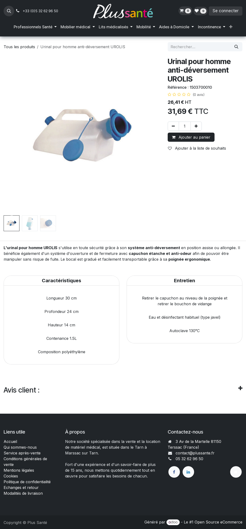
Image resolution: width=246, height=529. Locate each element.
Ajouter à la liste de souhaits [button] (197, 148)
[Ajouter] (196, 126)
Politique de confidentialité (27, 481)
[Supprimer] (173, 126)
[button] (9, 11)
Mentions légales (19, 470)
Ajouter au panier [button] (191, 137)
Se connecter (226, 10)
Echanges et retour (21, 487)
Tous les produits (19, 46)
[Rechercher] (236, 46)
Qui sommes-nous (20, 447)
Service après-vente (22, 453)
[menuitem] (35, 27)
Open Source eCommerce (218, 522)
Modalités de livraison (23, 493)
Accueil (10, 441)
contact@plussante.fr (195, 453)
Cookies (11, 476)
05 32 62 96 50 (189, 458)
